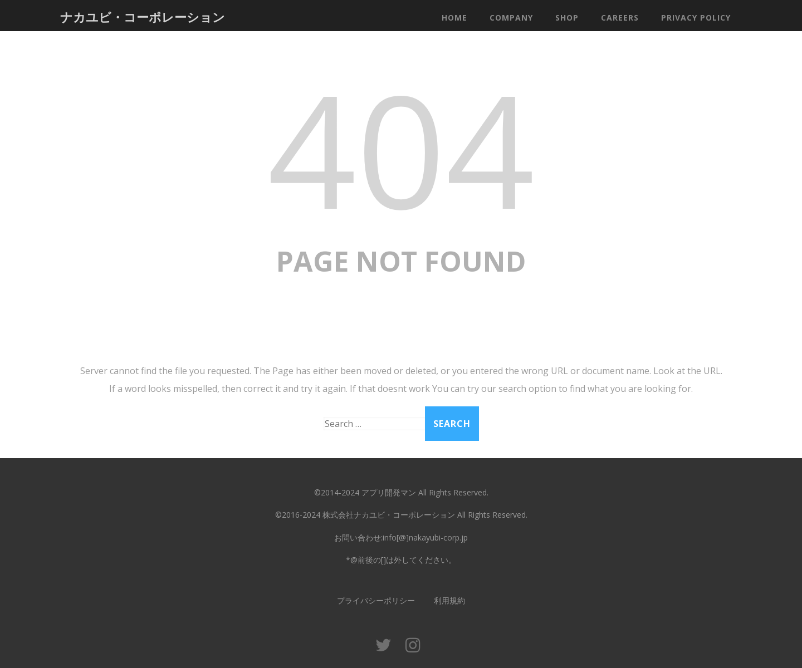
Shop (567, 17)
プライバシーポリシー (376, 600)
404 (401, 148)
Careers (620, 17)
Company (511, 17)
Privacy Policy (696, 17)
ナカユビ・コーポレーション (142, 16)
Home (454, 17)
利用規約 (449, 600)
